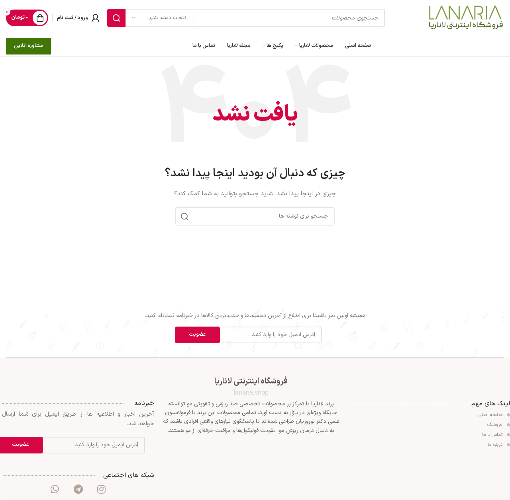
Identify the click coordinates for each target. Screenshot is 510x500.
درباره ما (499, 444)
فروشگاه (498, 424)
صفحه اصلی (494, 414)
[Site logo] (465, 18)
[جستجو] (246, 18)
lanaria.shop (251, 392)
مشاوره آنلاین (28, 46)
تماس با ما (496, 434)
